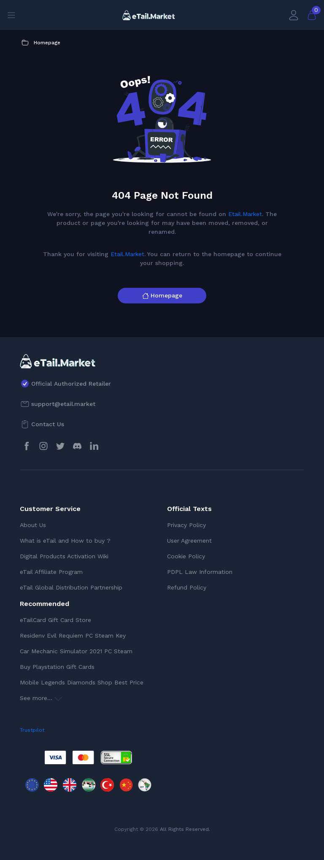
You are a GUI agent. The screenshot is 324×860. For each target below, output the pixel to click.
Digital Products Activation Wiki (64, 556)
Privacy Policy (186, 525)
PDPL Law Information (199, 571)
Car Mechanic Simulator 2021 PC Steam (76, 651)
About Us (33, 525)
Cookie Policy (186, 556)
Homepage (162, 295)
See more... (41, 698)
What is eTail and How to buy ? (65, 540)
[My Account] (294, 15)
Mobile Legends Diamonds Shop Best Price (81, 682)
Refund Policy (186, 587)
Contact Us (47, 424)
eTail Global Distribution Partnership (71, 587)
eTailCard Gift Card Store (55, 620)
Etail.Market (245, 214)
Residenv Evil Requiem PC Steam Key (73, 635)
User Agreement (189, 540)
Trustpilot (32, 730)
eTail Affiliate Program (51, 571)
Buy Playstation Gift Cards (57, 666)
